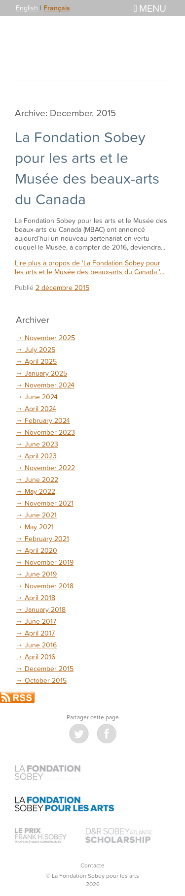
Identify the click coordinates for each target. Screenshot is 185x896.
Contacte (92, 865)
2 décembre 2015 (62, 287)
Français (56, 8)
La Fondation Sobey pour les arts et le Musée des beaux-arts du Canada (87, 168)
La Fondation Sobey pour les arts (92, 48)
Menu (150, 8)
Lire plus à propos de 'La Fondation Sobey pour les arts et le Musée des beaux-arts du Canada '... (89, 267)
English (27, 7)
